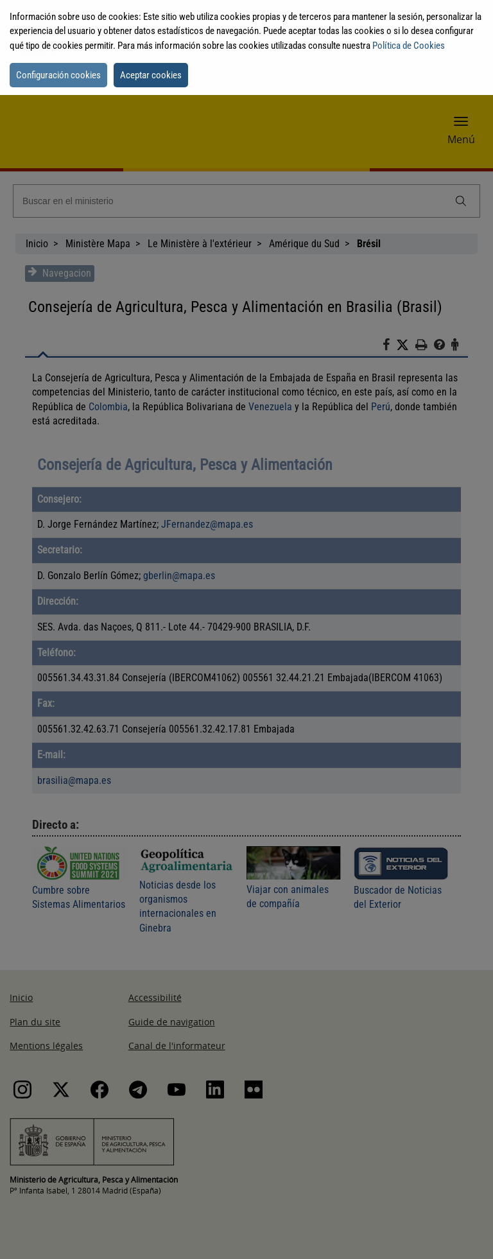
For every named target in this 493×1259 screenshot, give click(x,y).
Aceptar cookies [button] (151, 75)
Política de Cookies (408, 45)
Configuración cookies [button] (58, 75)
